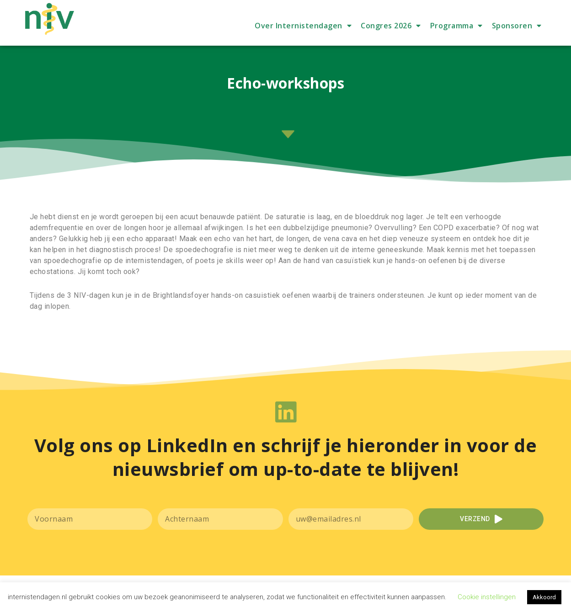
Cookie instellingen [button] (487, 597)
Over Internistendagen (303, 41)
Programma (456, 41)
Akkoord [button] (544, 597)
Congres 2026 (391, 41)
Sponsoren (517, 41)
